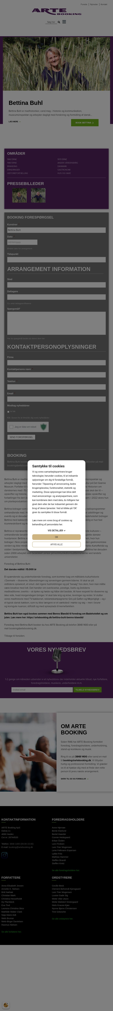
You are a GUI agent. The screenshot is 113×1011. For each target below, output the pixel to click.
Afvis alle (56, 544)
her (60, 524)
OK (56, 537)
